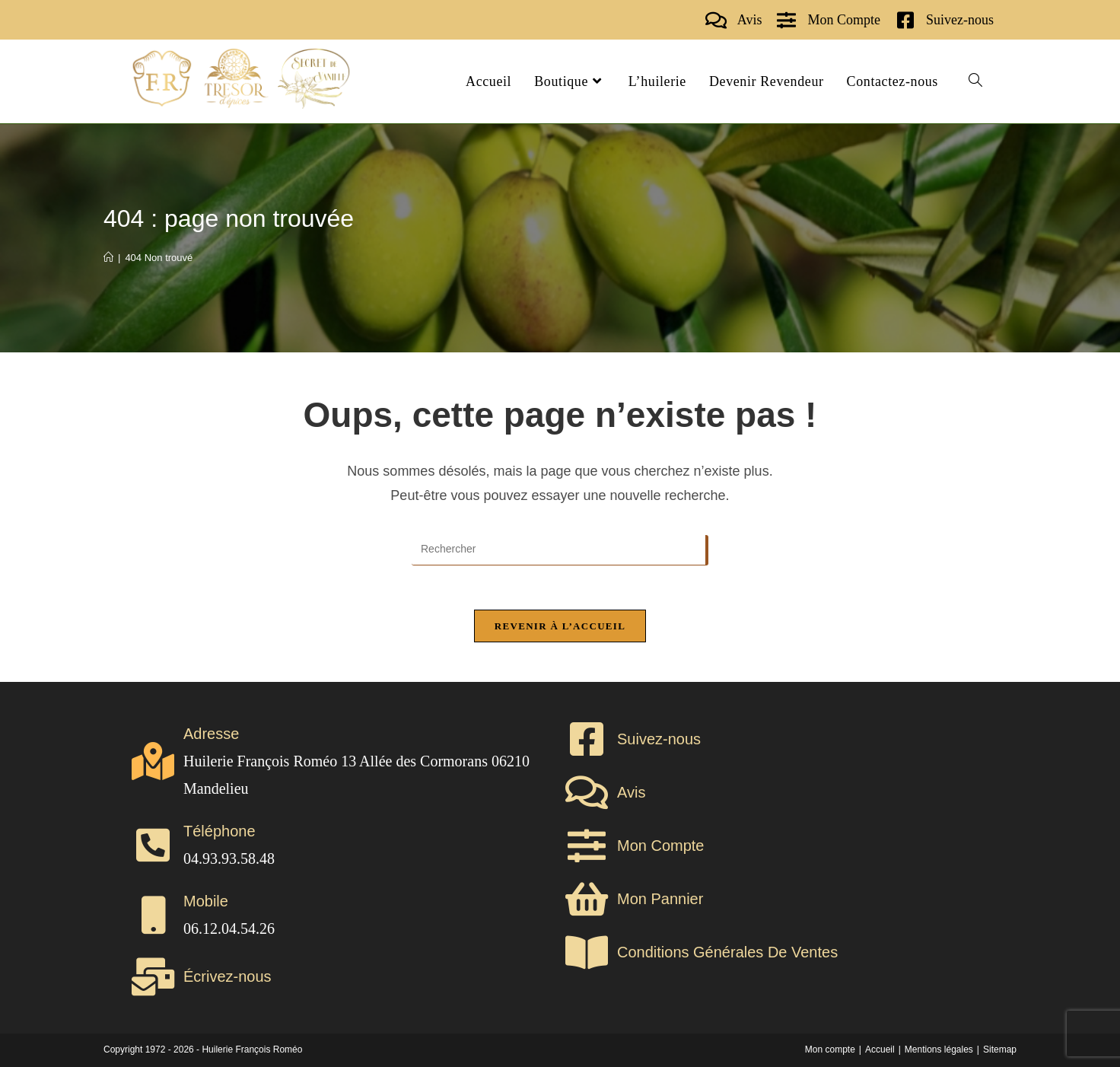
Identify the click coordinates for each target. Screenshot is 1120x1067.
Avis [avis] (749, 19)
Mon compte (830, 1049)
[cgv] (587, 952)
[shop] (786, 20)
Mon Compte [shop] (843, 19)
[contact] (905, 20)
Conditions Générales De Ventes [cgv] (727, 952)
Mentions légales (939, 1049)
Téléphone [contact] (219, 831)
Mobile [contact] (205, 901)
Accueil (880, 1049)
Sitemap (1000, 1049)
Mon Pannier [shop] (660, 898)
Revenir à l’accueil (560, 627)
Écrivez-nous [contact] (227, 976)
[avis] (716, 20)
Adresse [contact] (211, 733)
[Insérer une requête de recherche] (560, 550)
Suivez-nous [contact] (960, 19)
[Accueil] (108, 257)
